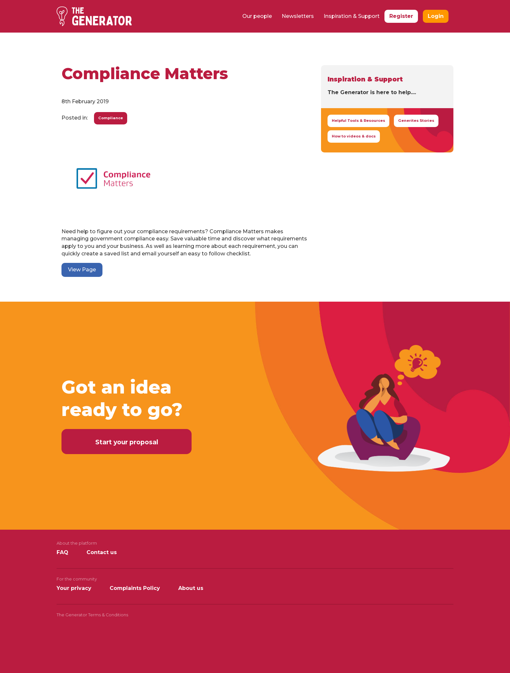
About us (190, 588)
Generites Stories (416, 120)
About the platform (77, 543)
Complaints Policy (135, 588)
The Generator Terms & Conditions (92, 614)
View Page (82, 269)
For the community (77, 579)
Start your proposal (126, 442)
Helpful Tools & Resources (358, 120)
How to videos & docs (354, 136)
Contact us (102, 552)
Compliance (110, 118)
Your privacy (74, 588)
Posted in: (74, 118)
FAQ (62, 552)
